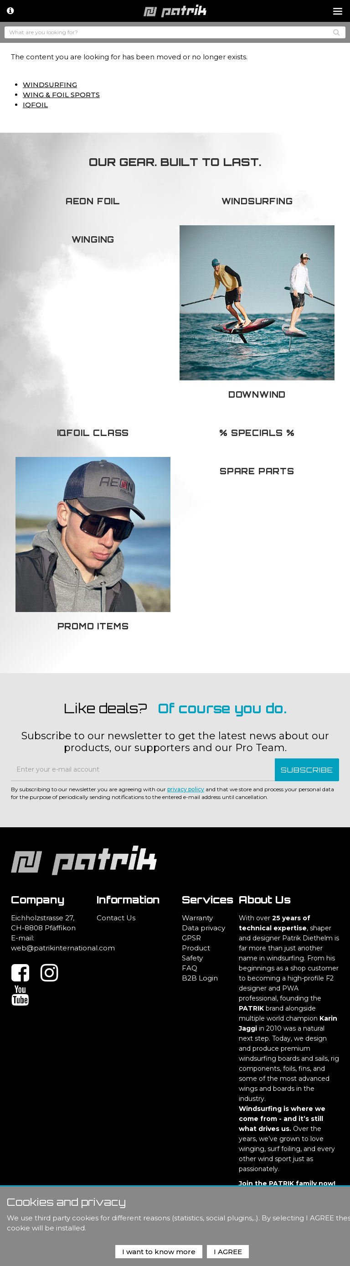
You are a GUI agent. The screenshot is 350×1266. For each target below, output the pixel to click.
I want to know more (159, 1251)
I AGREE (228, 1251)
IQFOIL (35, 104)
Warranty (197, 917)
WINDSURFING (50, 84)
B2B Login (200, 978)
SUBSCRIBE (307, 769)
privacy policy (185, 789)
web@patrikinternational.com (63, 948)
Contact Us (116, 917)
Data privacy (203, 928)
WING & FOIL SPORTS (61, 94)
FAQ (189, 968)
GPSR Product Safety (196, 948)
